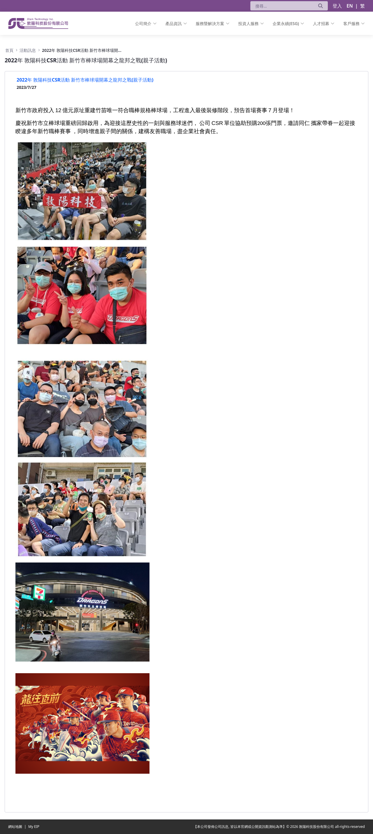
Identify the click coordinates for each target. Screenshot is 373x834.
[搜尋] (282, 5)
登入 (337, 6)
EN (349, 6)
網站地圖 (15, 826)
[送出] (320, 5)
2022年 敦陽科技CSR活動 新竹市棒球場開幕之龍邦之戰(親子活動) (85, 80)
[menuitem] (146, 23)
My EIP (33, 826)
